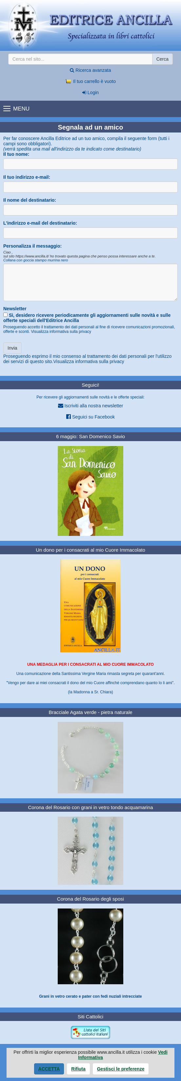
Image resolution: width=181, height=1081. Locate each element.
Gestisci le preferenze (121, 1068)
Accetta (49, 1068)
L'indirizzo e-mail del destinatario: (40, 223)
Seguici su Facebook (90, 416)
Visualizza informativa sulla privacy (61, 331)
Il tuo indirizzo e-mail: (26, 177)
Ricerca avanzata (90, 70)
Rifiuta (78, 1068)
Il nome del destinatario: (29, 200)
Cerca (162, 59)
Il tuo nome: (16, 154)
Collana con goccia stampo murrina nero (35, 260)
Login (90, 92)
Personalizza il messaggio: (32, 246)
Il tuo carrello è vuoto (90, 81)
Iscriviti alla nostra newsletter (90, 405)
